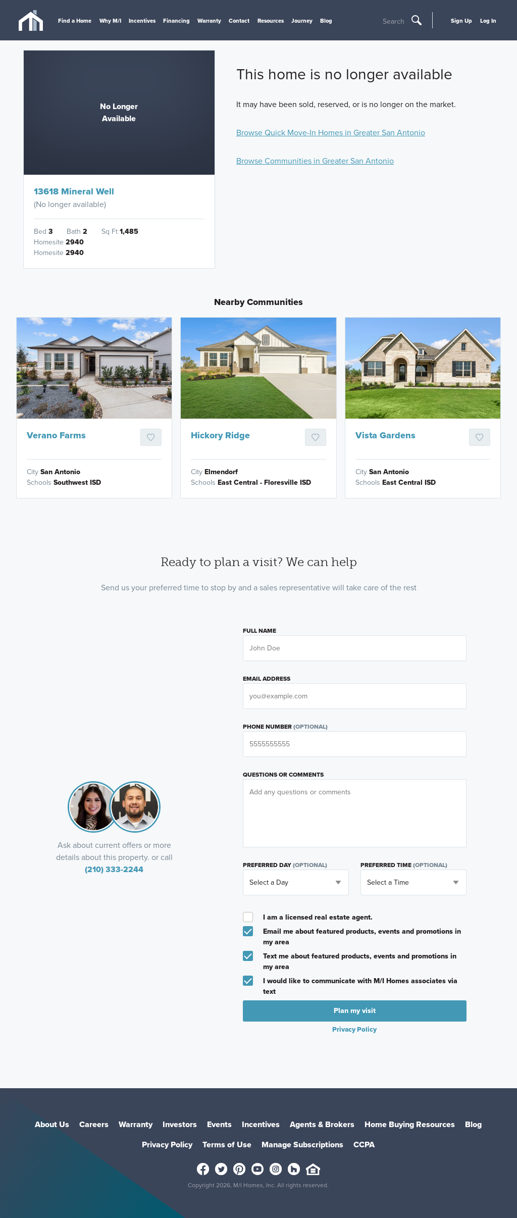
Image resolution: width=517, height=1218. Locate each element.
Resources (270, 21)
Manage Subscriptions (302, 1144)
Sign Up (461, 21)
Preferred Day (285, 865)
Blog (326, 21)
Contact (239, 21)
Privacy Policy (354, 1029)
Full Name (259, 630)
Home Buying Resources (410, 1124)
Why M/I (110, 21)
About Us (52, 1124)
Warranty (209, 21)
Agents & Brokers (322, 1124)
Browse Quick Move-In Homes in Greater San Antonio (330, 132)
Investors (180, 1124)
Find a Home (74, 21)
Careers (94, 1124)
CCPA (364, 1144)
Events (219, 1124)
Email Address (266, 678)
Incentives (142, 21)
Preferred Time (403, 865)
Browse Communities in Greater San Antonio (315, 161)
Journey (302, 21)
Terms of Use (226, 1144)
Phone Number (285, 726)
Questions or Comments (283, 774)
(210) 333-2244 (114, 869)
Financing (176, 21)
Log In (488, 21)
